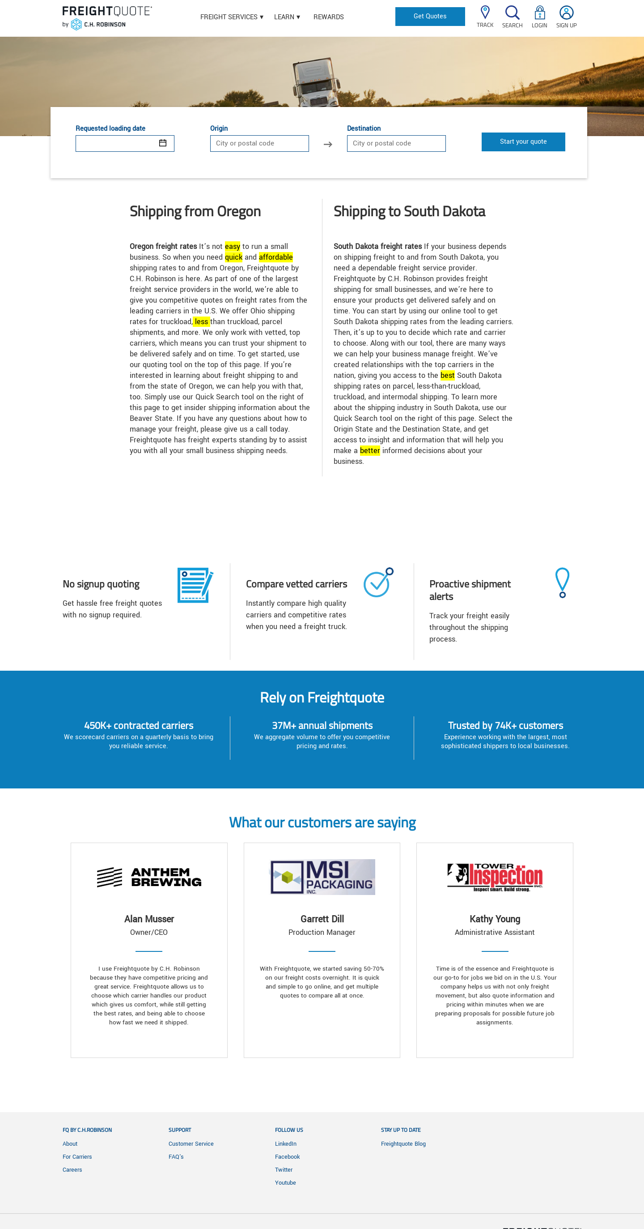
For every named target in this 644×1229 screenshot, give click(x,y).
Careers (72, 1170)
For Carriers (77, 1157)
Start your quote (523, 141)
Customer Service (191, 1144)
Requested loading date (110, 129)
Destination (364, 129)
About (70, 1144)
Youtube (285, 1183)
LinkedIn (286, 1144)
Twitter (283, 1170)
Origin (219, 129)
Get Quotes (430, 16)
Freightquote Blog (403, 1144)
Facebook (287, 1157)
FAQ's (176, 1157)
